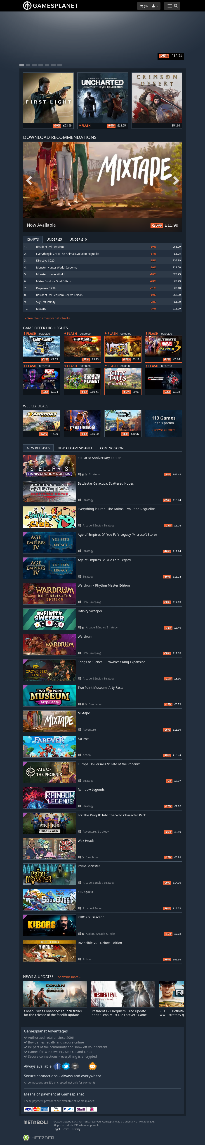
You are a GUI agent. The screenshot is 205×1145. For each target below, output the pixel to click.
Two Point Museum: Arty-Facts (100, 687)
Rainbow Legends (91, 789)
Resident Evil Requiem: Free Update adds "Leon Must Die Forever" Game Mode (119, 1015)
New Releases (38, 448)
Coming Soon (112, 448)
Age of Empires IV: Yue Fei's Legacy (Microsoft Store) (117, 534)
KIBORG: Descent (91, 917)
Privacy (76, 1129)
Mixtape (41, 308)
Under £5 (54, 239)
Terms (65, 1129)
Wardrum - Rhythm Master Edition (104, 585)
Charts (33, 239)
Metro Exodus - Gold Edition (53, 281)
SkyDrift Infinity (45, 302)
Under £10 (78, 239)
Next (176, 180)
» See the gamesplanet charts (47, 318)
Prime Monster (89, 866)
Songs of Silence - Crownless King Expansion (112, 662)
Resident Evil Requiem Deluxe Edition (59, 295)
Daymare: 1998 (46, 288)
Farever (83, 738)
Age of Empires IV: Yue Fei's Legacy (104, 560)
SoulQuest (85, 892)
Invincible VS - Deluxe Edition (100, 943)
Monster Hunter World (50, 274)
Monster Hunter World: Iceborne (56, 267)
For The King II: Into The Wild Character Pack (112, 815)
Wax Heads (86, 840)
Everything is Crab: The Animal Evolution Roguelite (67, 253)
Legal (57, 1129)
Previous (28, 180)
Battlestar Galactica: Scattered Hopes (106, 483)
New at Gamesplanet (74, 448)
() (144, 6)
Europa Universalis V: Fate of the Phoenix (109, 764)
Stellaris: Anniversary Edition (99, 458)
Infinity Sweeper (90, 611)
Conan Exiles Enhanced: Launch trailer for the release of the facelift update (53, 1013)
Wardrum (85, 636)
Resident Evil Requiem (50, 246)
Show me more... (69, 977)
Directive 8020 (45, 260)
